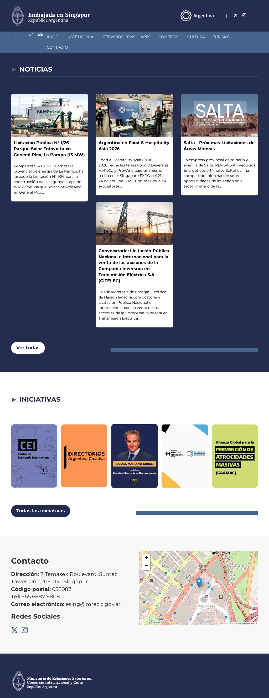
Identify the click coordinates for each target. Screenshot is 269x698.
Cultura (168, 36)
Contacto (221, 36)
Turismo (194, 36)
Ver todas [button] (28, 337)
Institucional (53, 36)
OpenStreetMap (239, 612)
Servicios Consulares (99, 36)
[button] (199, 572)
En (244, 15)
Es (255, 15)
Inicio (25, 36)
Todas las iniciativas (40, 500)
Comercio (141, 36)
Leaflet (224, 612)
